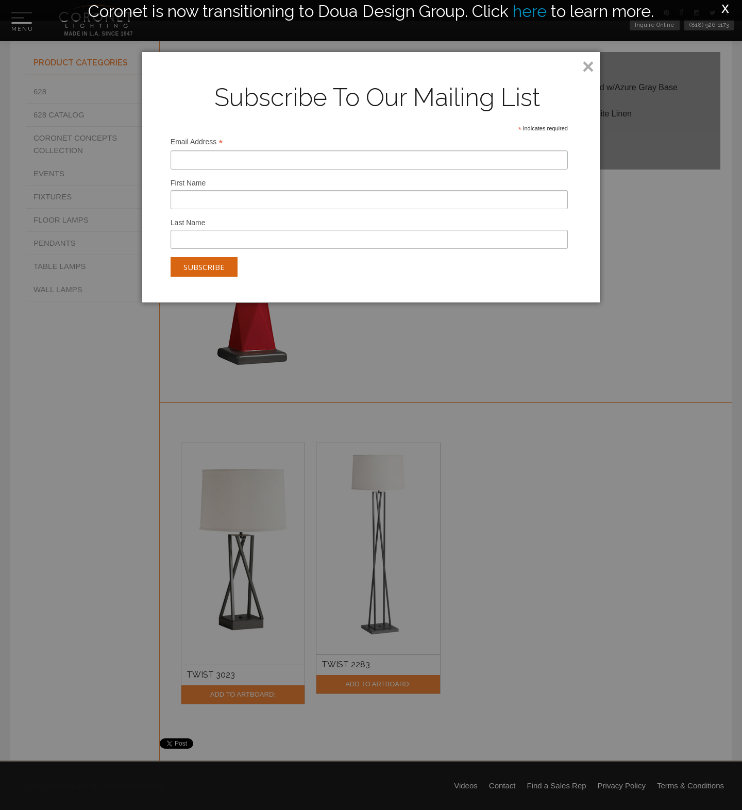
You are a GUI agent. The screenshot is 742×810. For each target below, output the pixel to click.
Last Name (188, 222)
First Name (188, 183)
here (530, 11)
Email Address (197, 143)
